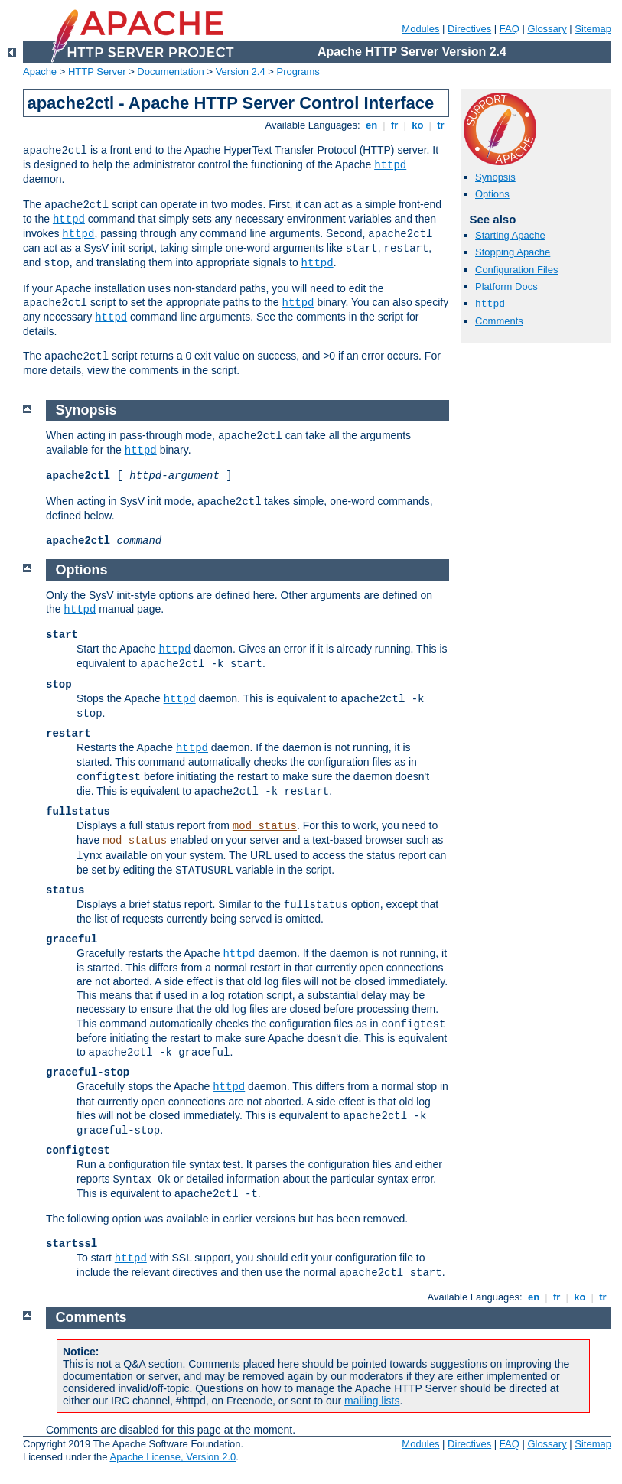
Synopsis (495, 177)
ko (417, 125)
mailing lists (371, 1401)
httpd (390, 165)
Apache (40, 71)
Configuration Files (516, 269)
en (371, 125)
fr (394, 125)
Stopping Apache (512, 252)
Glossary (546, 28)
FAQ (509, 28)
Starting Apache (510, 235)
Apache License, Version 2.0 (172, 1457)
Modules (420, 28)
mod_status (265, 826)
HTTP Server (97, 71)
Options (492, 194)
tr (441, 125)
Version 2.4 (240, 71)
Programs (298, 71)
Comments (499, 321)
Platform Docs (506, 286)
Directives (469, 28)
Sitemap (593, 28)
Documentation (170, 71)
